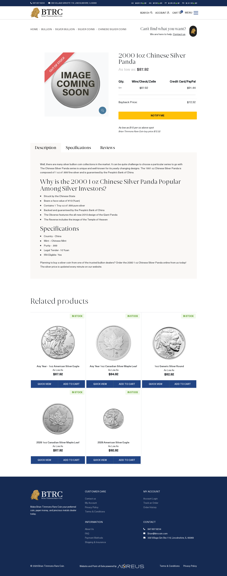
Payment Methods (94, 537)
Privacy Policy (91, 507)
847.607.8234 (39, 3)
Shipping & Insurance (95, 542)
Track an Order (150, 502)
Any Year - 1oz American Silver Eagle (58, 366)
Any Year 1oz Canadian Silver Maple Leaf (113, 366)
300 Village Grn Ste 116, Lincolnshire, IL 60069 (74, 3)
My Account (91, 502)
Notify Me (157, 115)
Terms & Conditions (95, 511)
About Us (89, 529)
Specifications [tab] (78, 147)
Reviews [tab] (107, 147)
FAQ (87, 533)
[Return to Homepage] (46, 13)
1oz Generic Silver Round (169, 366)
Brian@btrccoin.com (158, 533)
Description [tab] (45, 147)
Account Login (150, 498)
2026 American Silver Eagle (113, 442)
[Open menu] (191, 13)
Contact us (179, 34)
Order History (150, 507)
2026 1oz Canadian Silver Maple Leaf (57, 442)
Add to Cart (71, 383)
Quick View (44, 383)
